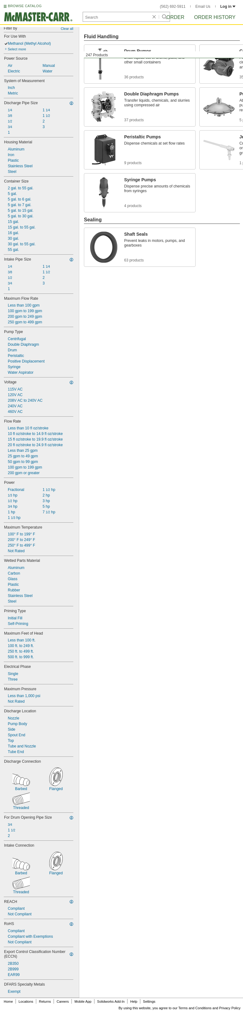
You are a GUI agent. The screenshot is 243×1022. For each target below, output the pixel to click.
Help (134, 1001)
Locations (26, 1001)
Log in (228, 6)
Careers (62, 1001)
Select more (17, 49)
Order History (215, 17)
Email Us (202, 6)
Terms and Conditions (194, 1008)
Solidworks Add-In (110, 1001)
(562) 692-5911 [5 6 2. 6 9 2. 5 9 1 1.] (173, 6)
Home (8, 1001)
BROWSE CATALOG (24, 6)
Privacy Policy (230, 1008)
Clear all (67, 28)
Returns (45, 1001)
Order (175, 17)
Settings (149, 1001)
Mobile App (83, 1001)
